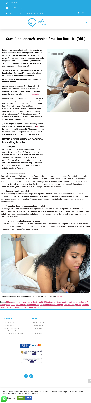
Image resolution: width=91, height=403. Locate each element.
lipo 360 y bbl (69, 305)
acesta (59, 297)
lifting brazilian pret (34, 305)
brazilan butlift (32, 302)
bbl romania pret (19, 302)
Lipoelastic (34, 94)
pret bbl (78, 305)
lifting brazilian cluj (64, 302)
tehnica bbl (19, 307)
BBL (37, 126)
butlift (41, 302)
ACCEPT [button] (20, 398)
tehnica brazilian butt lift (33, 307)
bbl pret (9, 302)
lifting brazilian (50, 302)
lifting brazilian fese (18, 305)
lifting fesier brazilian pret (53, 305)
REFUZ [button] (28, 398)
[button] (57, 22)
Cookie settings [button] (9, 398)
